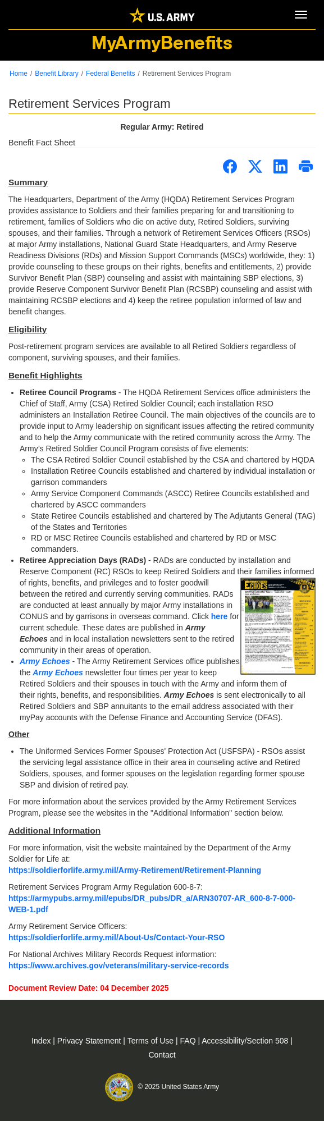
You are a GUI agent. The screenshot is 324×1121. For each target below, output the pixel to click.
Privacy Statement (90, 1040)
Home (19, 73)
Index (42, 1040)
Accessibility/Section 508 (246, 1040)
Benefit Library (56, 73)
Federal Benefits (110, 73)
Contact (161, 1054)
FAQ (189, 1040)
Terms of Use (151, 1040)
